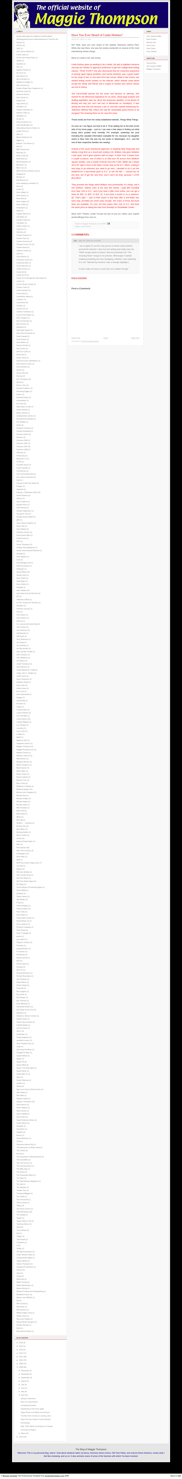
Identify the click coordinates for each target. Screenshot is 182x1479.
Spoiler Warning (23, 1080)
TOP (179, 1476)
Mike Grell (20, 811)
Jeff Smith (20, 636)
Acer (18, 67)
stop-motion (21, 1117)
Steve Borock (22, 1105)
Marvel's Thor (22, 780)
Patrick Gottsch (22, 909)
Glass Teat (20, 526)
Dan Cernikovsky (23, 321)
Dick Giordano (22, 367)
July (22, 1384)
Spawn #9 (20, 1062)
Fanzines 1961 (22, 443)
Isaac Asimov (22, 618)
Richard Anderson (23, 973)
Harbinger (20, 569)
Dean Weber (21, 342)
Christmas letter (22, 263)
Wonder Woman (23, 1325)
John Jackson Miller (154, 36)
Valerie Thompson (23, 1264)
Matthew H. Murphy (24, 786)
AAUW (19, 61)
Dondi (19, 382)
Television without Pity (25, 1144)
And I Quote (21, 97)
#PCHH (19, 45)
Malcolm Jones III (23, 756)
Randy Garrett (22, 958)
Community (21, 293)
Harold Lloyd (21, 575)
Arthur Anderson (23, 122)
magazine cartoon (23, 743)
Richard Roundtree (24, 976)
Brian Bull (20, 198)
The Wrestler (21, 1187)
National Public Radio (25, 841)
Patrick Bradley (22, 906)
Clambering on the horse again (32, 1409)
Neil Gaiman (21, 847)
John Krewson (22, 655)
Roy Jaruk (20, 994)
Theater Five (21, 1190)
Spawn (19, 1059)
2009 (21, 1364)
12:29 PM (102, 224)
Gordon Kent (21, 538)
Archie (19, 119)
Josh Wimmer (22, 667)
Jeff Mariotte (21, 633)
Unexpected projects (28, 1405)
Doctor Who (21, 373)
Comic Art (20, 272)
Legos (19, 707)
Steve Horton (22, 1111)
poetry (19, 936)
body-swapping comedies (26, 183)
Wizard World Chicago (25, 1322)
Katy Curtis (21, 685)
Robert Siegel (22, 985)
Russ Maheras (22, 1004)
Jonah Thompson (23, 664)
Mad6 (19, 737)
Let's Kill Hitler (22, 716)
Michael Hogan (22, 801)
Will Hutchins (21, 1310)
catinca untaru (22, 226)
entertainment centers (25, 416)
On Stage (20, 884)
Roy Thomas (21, 1001)
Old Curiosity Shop (24, 875)
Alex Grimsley (22, 79)
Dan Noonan (21, 324)
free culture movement (25, 477)
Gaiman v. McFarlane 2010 (27, 492)
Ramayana (21, 955)
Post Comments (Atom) (90, 341)
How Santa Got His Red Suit (27, 593)
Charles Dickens (23, 235)
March (23, 1433)
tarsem (19, 1135)
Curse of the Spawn (24, 315)
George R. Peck (23, 514)
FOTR (19, 462)
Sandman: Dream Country (26, 1016)
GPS (18, 541)
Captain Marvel (22, 214)
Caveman (20, 229)
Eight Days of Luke (24, 407)
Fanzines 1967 (22, 446)
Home (105, 338)
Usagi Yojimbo (22, 1261)
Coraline (20, 306)
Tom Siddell (21, 1215)
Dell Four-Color (22, 351)
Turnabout (20, 1242)
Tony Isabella (152, 51)
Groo (18, 560)
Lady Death (21, 700)
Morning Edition (22, 832)
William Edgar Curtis (24, 1313)
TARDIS (20, 1132)
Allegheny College (23, 82)
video (19, 1273)
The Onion (20, 1172)
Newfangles (21, 854)
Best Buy (20, 153)
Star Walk (20, 1095)
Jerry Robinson (22, 639)
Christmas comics (23, 260)
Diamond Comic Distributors (27, 361)
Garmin (19, 498)
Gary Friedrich (22, 502)
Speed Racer (22, 1071)
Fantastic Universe (24, 428)
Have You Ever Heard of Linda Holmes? (36, 1419)
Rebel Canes (21, 964)
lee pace (20, 703)
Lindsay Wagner (23, 722)
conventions (21, 302)
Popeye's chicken (23, 942)
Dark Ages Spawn (23, 330)
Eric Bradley (21, 422)
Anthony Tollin (22, 113)
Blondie (19, 177)
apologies (20, 116)
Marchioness (21, 759)
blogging (20, 174)
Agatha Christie (22, 70)
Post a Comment (79, 278)
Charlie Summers (23, 241)
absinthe (20, 64)
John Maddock (22, 658)
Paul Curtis (21, 912)
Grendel (20, 554)
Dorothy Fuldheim (23, 388)
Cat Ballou (20, 223)
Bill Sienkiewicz (22, 162)
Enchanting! (25, 1423)
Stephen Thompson (24, 1102)
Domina (19, 376)
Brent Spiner (21, 195)
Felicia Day (21, 456)
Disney (19, 370)
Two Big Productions (24, 1252)
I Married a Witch (23, 599)
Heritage (20, 587)
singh (19, 1046)
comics (19, 281)
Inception (20, 606)
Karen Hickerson (23, 679)
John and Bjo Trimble (25, 652)
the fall (19, 1154)
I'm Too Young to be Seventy (27, 603)
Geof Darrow (21, 508)
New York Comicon (24, 851)
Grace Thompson (23, 544)
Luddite (19, 734)
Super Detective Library (25, 1120)
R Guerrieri (21, 951)
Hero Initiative (22, 590)
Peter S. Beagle (22, 933)
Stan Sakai (21, 1092)
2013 (21, 1350)
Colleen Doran (22, 269)
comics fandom (22, 290)
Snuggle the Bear (23, 1052)
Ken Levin (20, 691)
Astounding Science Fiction (27, 128)
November (25, 1374)
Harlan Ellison (22, 572)
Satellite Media (22, 1025)
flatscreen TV (22, 459)
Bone (19, 186)
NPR (18, 860)
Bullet (19, 211)
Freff (18, 480)
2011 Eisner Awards (24, 51)
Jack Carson (21, 627)
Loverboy (20, 728)
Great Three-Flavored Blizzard (28, 550)
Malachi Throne (22, 753)
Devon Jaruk (21, 358)
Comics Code (22, 287)
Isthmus (20, 621)
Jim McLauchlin (22, 648)
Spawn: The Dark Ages (25, 1068)
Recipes (20, 967)
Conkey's (20, 299)
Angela (19, 100)
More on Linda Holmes (29, 1402)
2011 (21, 1357)
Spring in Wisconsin (28, 1398)
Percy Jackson (22, 924)
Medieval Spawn (23, 789)
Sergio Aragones (23, 1037)
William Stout (22, 1316)
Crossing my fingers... (29, 1430)
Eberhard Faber (22, 397)
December (25, 1371)
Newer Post (76, 338)
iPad (18, 612)
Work (19, 1328)
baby (18, 134)
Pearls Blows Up (23, 921)
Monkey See (21, 826)
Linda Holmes (22, 719)
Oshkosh (20, 893)
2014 (21, 1346)
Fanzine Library (22, 434)
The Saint (20, 1178)
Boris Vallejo (21, 192)
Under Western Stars (24, 1255)
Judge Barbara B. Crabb (26, 670)
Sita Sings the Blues (24, 1049)
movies (19, 838)
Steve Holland (22, 1108)
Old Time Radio (22, 878)
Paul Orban (21, 915)
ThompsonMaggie (23, 1193)
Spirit (18, 1077)
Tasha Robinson (23, 1138)
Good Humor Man (23, 535)
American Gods (22, 91)
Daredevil (20, 327)
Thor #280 (20, 1196)
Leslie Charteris (22, 713)
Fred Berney (21, 471)
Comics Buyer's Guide (25, 284)
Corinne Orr (21, 309)
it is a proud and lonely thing (27, 624)
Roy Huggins (21, 991)
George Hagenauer (24, 511)
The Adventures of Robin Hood (28, 1147)
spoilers (19, 1083)
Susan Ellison (22, 1123)
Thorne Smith (22, 1203)
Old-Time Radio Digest (25, 881)
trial (18, 1233)
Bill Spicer (20, 165)
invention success (23, 609)
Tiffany (19, 1206)
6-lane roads (21, 55)
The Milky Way (22, 1169)
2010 (21, 1360)
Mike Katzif (21, 814)
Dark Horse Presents (24, 333)
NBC (18, 844)
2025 (21, 1343)
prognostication (22, 948)
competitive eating (23, 296)
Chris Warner (22, 257)
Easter (19, 394)
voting (19, 1276)
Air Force (20, 73)
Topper (19, 1218)
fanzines (20, 437)
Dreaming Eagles (23, 391)
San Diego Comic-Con (25, 1010)
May (22, 1391)
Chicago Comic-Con (24, 244)
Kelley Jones (21, 688)
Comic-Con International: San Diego (30, 278)
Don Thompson (22, 379)
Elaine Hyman (22, 413)
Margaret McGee (23, 762)
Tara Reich (21, 1129)
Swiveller (20, 1126)
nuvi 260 (20, 866)
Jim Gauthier (21, 645)
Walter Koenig (22, 1282)
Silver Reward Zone (24, 1043)
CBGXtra (20, 232)
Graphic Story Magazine (26, 547)
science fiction (22, 1028)
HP (18, 596)
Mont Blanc (21, 829)
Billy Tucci (20, 168)
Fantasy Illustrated (24, 431)
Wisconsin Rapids (23, 1319)
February (20, 452)
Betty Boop (21, 159)
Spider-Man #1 (22, 1074)
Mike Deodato (22, 808)
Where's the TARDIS (24, 1297)
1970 (21, 1437)
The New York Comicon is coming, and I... (36, 1416)
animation (20, 106)
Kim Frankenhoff (23, 694)
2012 (21, 1353)
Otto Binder (21, 899)
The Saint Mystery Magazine (27, 1181)
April (22, 1395)
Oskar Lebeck (22, 896)
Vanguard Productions (25, 1267)
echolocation (21, 400)
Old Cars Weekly (23, 872)
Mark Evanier (22, 768)
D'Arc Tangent (22, 318)
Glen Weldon (21, 529)
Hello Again (21, 581)
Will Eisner (21, 1307)
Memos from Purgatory (25, 792)
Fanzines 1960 (22, 440)
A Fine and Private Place (26, 58)
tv (17, 1245)
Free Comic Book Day (25, 474)
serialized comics (23, 1040)
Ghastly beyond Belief (25, 517)
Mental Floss (21, 795)
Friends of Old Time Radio (26, 483)
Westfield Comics (23, 1294)
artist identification (23, 125)
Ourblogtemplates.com (54, 1476)
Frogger (20, 486)
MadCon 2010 (22, 740)
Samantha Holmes (24, 1007)
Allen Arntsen (22, 85)
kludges (19, 697)
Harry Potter (21, 578)
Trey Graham (22, 1230)
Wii (18, 1300)
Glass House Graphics (25, 523)
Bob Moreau (21, 180)
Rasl (18, 961)
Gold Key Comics (23, 532)
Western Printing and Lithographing (30, 1291)
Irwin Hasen (21, 615)
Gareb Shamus (22, 495)
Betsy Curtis (21, 156)
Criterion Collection (24, 312)
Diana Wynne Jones (24, 364)
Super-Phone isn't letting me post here (35, 1412)
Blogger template (10, 1476)
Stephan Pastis (22, 1099)
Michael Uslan (22, 805)
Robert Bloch (21, 982)
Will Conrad (21, 1304)
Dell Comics (21, 348)
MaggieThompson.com (25, 750)
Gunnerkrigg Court (24, 563)
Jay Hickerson (22, 630)
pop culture (21, 939)
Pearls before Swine (24, 918)
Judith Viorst (21, 676)
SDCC (19, 1031)
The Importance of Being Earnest (29, 1157)
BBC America (22, 149)
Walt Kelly (20, 1279)
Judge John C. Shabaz (25, 673)
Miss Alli (20, 820)
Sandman (20, 1013)
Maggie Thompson (24, 746)
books (19, 189)
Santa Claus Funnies (24, 1022)
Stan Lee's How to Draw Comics (29, 1089)
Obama (19, 869)
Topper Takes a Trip (24, 1221)
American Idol (22, 94)
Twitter (19, 1248)
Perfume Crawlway (24, 927)
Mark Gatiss (21, 771)
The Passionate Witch (25, 1175)
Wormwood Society (24, 1331)
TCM (18, 1141)
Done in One (21, 385)
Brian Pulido (21, 204)
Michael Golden (22, 798)
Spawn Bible (21, 1065)
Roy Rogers (21, 997)
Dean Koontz (21, 339)
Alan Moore (21, 76)
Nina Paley (21, 857)
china (19, 254)
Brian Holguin (22, 201)
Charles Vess (22, 238)
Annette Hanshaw (23, 110)
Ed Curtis (20, 404)
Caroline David (22, 220)
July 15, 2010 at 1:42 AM (89, 240)
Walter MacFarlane (24, 1285)
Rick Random (22, 979)
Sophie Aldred (22, 1056)
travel (19, 1227)
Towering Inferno (23, 1224)
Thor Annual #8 (22, 1200)
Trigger (19, 1236)
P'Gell (19, 903)
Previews (20, 945)
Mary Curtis (21, 783)
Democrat (20, 354)
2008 (21, 1367)
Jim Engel (20, 642)
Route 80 (20, 988)
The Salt (20, 1184)
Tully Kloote (21, 1239)
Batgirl (19, 140)
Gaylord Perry (22, 505)
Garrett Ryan (151, 63)
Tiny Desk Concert (24, 1209)
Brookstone (21, 208)
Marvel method (22, 777)
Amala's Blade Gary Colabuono (28, 88)
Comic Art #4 (21, 275)
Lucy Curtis (21, 731)
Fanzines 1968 (22, 449)
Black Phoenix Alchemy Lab (27, 171)
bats (18, 146)
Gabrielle (20, 489)
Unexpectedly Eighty (24, 1258)
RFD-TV (20, 970)
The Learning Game (24, 1166)
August (23, 1381)
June (23, 1388)
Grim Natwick (22, 557)
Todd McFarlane (23, 1212)
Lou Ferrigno (21, 725)
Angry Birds (21, 103)
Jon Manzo (21, 661)
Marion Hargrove (23, 765)
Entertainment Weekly (25, 419)
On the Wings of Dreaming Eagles (29, 887)
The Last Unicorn (23, 1163)
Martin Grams (22, 774)
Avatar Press (21, 131)
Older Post (135, 338)
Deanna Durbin (22, 345)
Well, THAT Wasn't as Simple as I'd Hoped (37, 1426)
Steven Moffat (22, 1114)
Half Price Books (23, 566)
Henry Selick (21, 584)
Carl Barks (20, 217)
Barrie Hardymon (23, 137)
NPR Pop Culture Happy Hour (28, 863)
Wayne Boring (22, 1288)
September (21, 1034)
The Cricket (21, 1150)
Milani (19, 817)
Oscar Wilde (21, 890)
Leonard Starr (22, 710)
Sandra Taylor (22, 1019)
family (19, 425)
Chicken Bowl (22, 247)
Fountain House (23, 465)
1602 (18, 48)
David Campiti (22, 336)
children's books (23, 251)
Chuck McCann (22, 266)
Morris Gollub (22, 835)
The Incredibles (22, 1160)
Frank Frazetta (22, 468)
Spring (19, 1086)
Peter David (21, 930)
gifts (18, 520)
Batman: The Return (24, 143)
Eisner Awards (22, 410)
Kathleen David (22, 682)
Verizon (19, 1270)
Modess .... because (24, 823)
